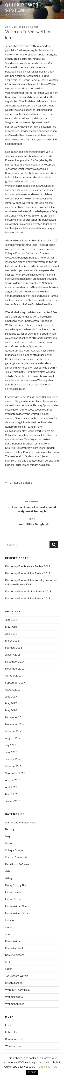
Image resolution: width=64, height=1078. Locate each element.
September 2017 (15, 682)
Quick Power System (22, 8)
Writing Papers (14, 996)
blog (7, 836)
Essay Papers (13, 899)
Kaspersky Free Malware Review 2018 (27, 566)
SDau (8, 962)
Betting (9, 829)
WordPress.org (14, 1046)
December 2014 (14, 717)
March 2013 (12, 794)
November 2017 (14, 668)
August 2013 (12, 780)
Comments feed (14, 1039)
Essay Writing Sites (16, 913)
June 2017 (11, 696)
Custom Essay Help (16, 857)
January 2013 (12, 801)
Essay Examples (14, 892)
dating (9, 878)
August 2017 (12, 689)
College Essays (14, 850)
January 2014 (13, 759)
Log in (8, 1025)
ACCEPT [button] (32, 1072)
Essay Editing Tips (16, 885)
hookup (9, 920)
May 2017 (11, 703)
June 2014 (11, 752)
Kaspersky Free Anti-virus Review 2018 (28, 591)
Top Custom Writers (16, 976)
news (8, 934)
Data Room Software (17, 864)
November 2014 (15, 724)
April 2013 (11, 787)
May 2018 (11, 626)
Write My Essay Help (17, 989)
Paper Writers (13, 941)
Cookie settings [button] (48, 1066)
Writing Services (14, 1003)
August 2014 (13, 738)
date (8, 871)
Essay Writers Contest (18, 906)
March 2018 (12, 640)
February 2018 (13, 647)
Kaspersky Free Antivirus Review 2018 (27, 573)
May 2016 (11, 710)
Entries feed (12, 1032)
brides (8, 843)
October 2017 (13, 675)
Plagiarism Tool (14, 948)
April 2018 (11, 633)
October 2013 (13, 766)
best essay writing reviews (20, 822)
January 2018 (13, 654)
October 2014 (13, 731)
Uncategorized (21, 483)
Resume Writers (14, 955)
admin (34, 27)
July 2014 (10, 745)
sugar (8, 969)
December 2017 (14, 661)
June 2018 (11, 619)
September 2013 (15, 773)
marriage (10, 927)
